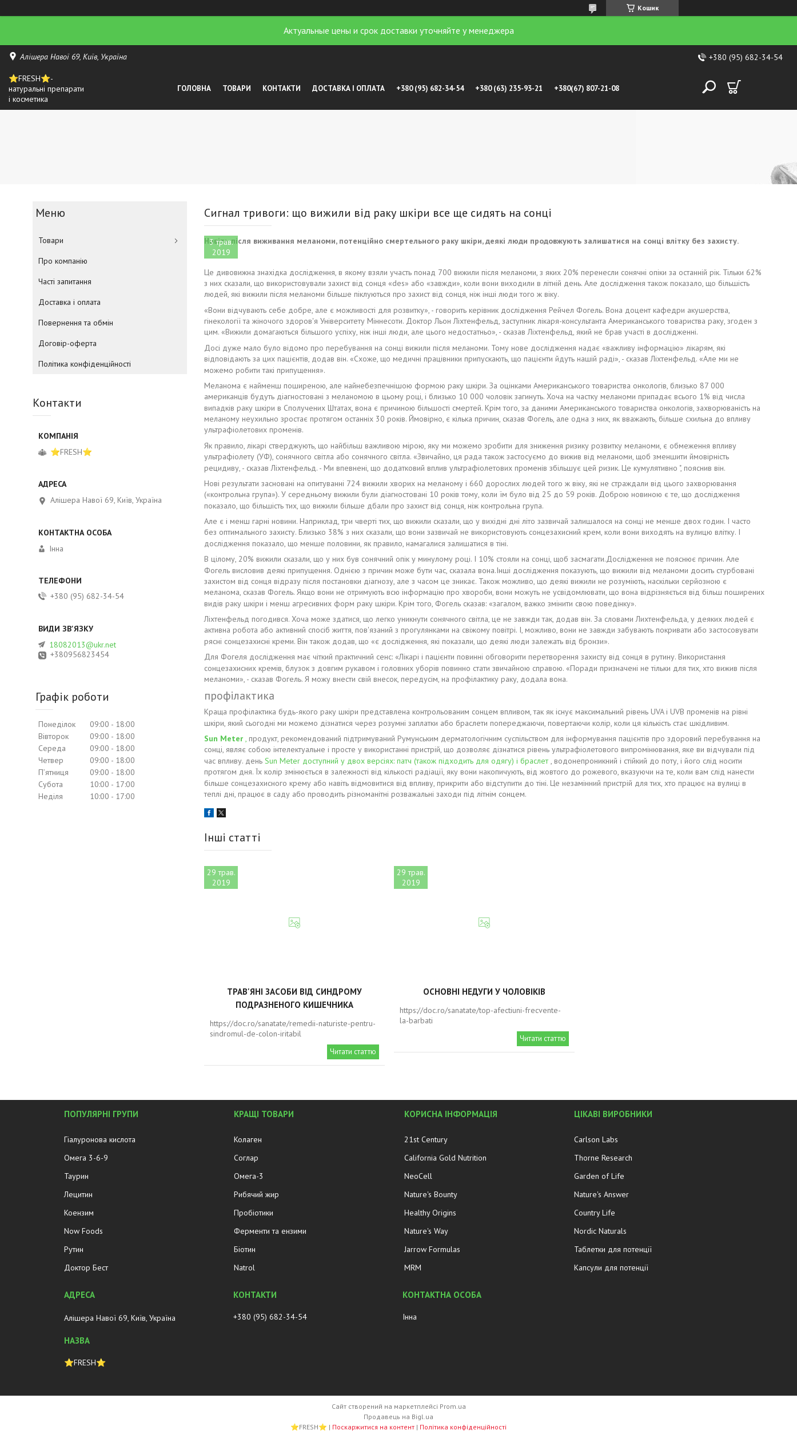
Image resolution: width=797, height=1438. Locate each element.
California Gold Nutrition (445, 1158)
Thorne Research (603, 1158)
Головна (194, 88)
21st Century (426, 1139)
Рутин (73, 1249)
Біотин (245, 1249)
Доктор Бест (86, 1267)
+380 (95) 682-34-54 (430, 88)
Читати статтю (353, 1051)
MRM (412, 1267)
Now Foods (83, 1231)
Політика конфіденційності (84, 364)
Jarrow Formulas (432, 1249)
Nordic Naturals (600, 1231)
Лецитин (78, 1194)
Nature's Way (426, 1231)
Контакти (281, 88)
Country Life (594, 1212)
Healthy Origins (430, 1212)
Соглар (246, 1158)
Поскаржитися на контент (373, 1427)
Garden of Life (599, 1176)
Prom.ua (453, 1406)
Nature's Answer (601, 1194)
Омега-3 (249, 1176)
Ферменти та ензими (270, 1231)
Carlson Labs (596, 1139)
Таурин (76, 1176)
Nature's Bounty (430, 1194)
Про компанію (62, 261)
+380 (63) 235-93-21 (509, 88)
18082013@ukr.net (82, 644)
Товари (236, 88)
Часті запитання (64, 281)
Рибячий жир (256, 1194)
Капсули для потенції (611, 1267)
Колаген (248, 1139)
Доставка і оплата (348, 88)
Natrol (244, 1267)
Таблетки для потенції (613, 1249)
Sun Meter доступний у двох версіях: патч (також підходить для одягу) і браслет (406, 761)
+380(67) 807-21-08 (586, 88)
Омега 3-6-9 (86, 1158)
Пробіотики (253, 1212)
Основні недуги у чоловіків (484, 991)
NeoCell (418, 1176)
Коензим (79, 1212)
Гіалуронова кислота (100, 1139)
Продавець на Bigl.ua (398, 1416)
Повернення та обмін (75, 322)
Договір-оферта (67, 343)
